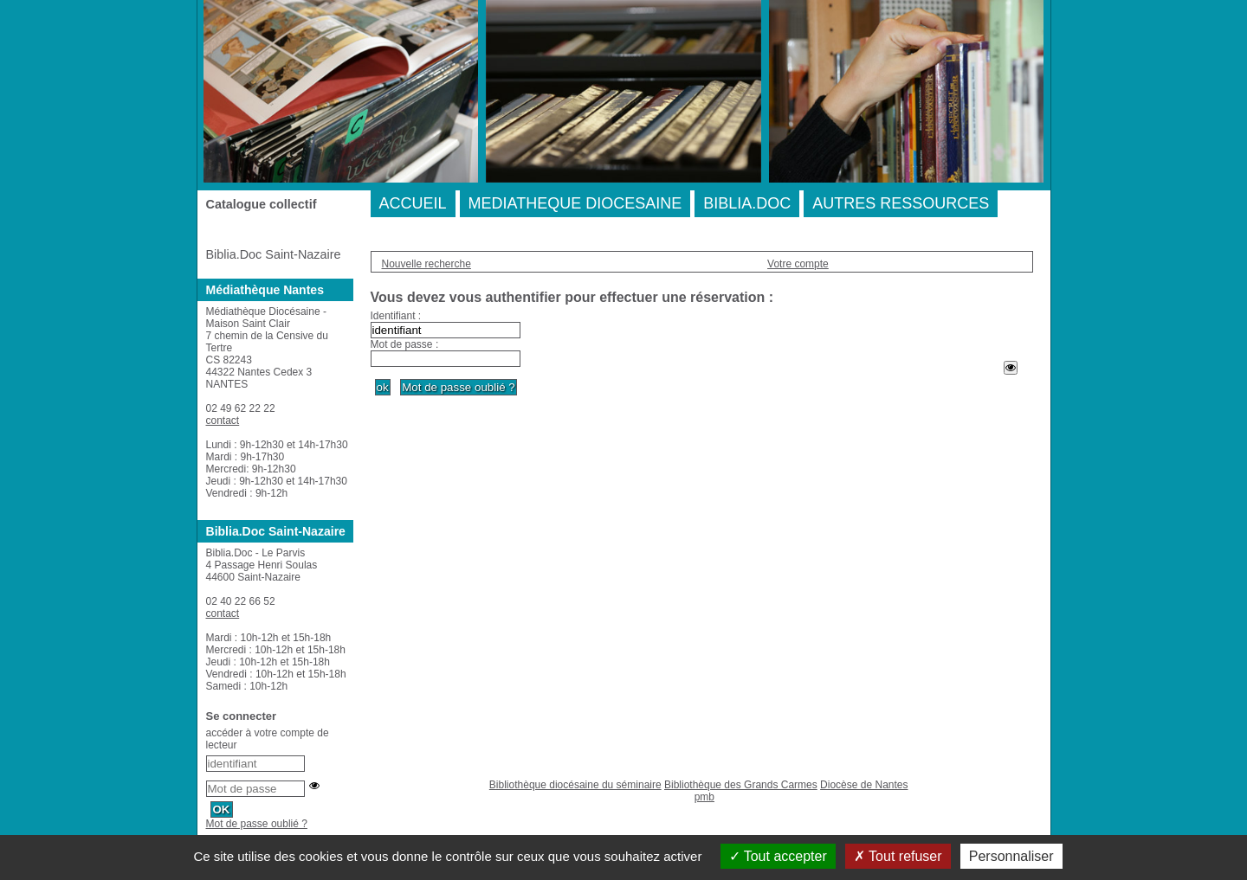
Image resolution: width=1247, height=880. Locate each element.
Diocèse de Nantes (864, 785)
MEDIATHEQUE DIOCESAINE (575, 203)
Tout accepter (778, 856)
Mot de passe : (405, 344)
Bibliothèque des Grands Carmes (740, 785)
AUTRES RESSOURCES (900, 203)
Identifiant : (396, 316)
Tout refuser (898, 856)
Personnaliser (1011, 856)
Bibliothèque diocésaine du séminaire (575, 785)
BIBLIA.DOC (747, 203)
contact (223, 420)
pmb (704, 797)
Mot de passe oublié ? (256, 824)
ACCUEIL (413, 203)
